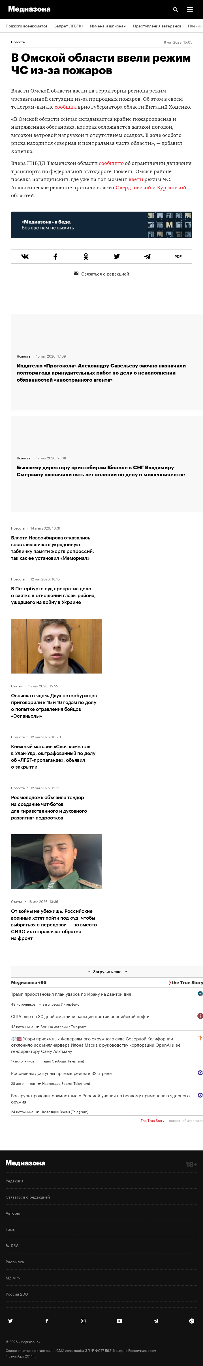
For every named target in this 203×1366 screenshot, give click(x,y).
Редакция (14, 1180)
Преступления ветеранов (157, 25)
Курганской (171, 188)
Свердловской (133, 188)
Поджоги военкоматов (27, 25)
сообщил (66, 107)
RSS (12, 1245)
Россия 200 (17, 1293)
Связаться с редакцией (101, 273)
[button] (190, 9)
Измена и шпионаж (108, 25)
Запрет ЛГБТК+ (68, 25)
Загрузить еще (107, 971)
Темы (11, 1229)
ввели (136, 179)
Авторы (13, 1213)
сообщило (111, 163)
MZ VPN (13, 1277)
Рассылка (15, 1261)
